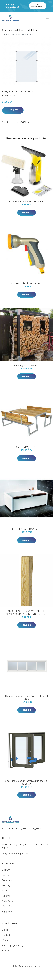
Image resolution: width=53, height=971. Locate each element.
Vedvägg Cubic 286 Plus (26, 365)
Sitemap (6, 950)
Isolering (6, 895)
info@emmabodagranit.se (15, 853)
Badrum (6, 869)
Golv (4, 890)
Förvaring (7, 880)
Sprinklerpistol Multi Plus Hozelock (26, 283)
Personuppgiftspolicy (12, 945)
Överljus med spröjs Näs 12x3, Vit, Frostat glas (26, 697)
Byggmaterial (9, 911)
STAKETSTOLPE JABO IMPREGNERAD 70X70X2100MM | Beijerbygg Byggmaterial (26, 612)
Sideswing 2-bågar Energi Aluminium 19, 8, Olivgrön (26, 782)
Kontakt (6, 935)
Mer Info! (13, 110)
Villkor (5, 940)
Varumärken (21, 91)
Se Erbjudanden (37, 5)
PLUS (30, 91)
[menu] (47, 18)
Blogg (5, 929)
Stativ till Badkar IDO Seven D (26, 529)
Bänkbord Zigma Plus (26, 447)
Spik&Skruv (7, 901)
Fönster (6, 875)
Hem (4, 34)
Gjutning (6, 885)
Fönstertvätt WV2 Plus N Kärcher (26, 201)
